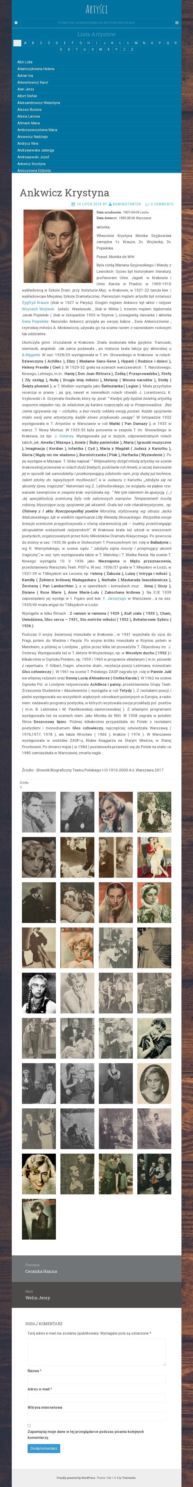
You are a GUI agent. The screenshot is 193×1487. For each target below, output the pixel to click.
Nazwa (34, 1371)
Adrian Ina (25, 76)
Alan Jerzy (25, 89)
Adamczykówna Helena (35, 69)
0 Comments (162, 204)
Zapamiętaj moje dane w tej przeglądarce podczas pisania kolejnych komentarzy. (86, 1435)
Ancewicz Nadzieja (32, 137)
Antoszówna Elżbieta (34, 170)
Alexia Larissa (28, 116)
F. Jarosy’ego (114, 598)
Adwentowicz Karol (32, 82)
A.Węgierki (31, 355)
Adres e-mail (40, 1389)
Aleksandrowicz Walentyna (38, 103)
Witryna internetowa (45, 1407)
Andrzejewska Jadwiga (35, 150)
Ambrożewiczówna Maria (37, 130)
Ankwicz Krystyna (31, 164)
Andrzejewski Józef (33, 157)
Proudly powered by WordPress (76, 1478)
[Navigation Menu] (176, 22)
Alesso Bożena (29, 109)
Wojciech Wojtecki (39, 309)
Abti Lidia (24, 62)
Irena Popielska (35, 321)
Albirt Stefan (27, 96)
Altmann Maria (28, 123)
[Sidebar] (16, 22)
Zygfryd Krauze (35, 302)
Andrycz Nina (27, 143)
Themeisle (129, 1478)
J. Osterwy (64, 436)
